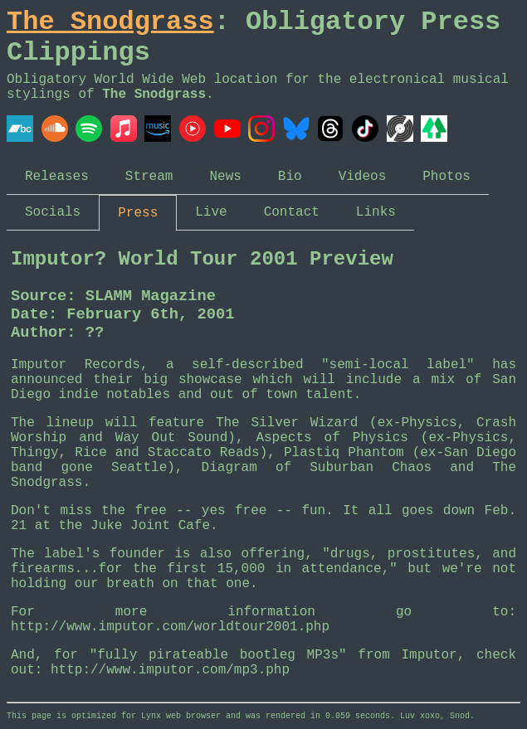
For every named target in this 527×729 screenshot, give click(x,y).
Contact (292, 212)
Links (376, 212)
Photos (446, 176)
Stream (149, 176)
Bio (290, 176)
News (225, 176)
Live (211, 212)
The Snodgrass (110, 22)
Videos (363, 176)
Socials (53, 212)
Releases (57, 176)
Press (138, 213)
